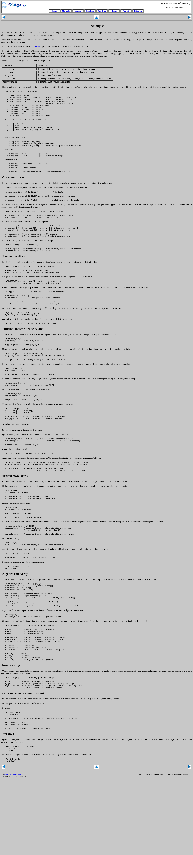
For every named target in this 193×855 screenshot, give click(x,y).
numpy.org (36, 46)
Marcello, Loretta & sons (13, 849)
